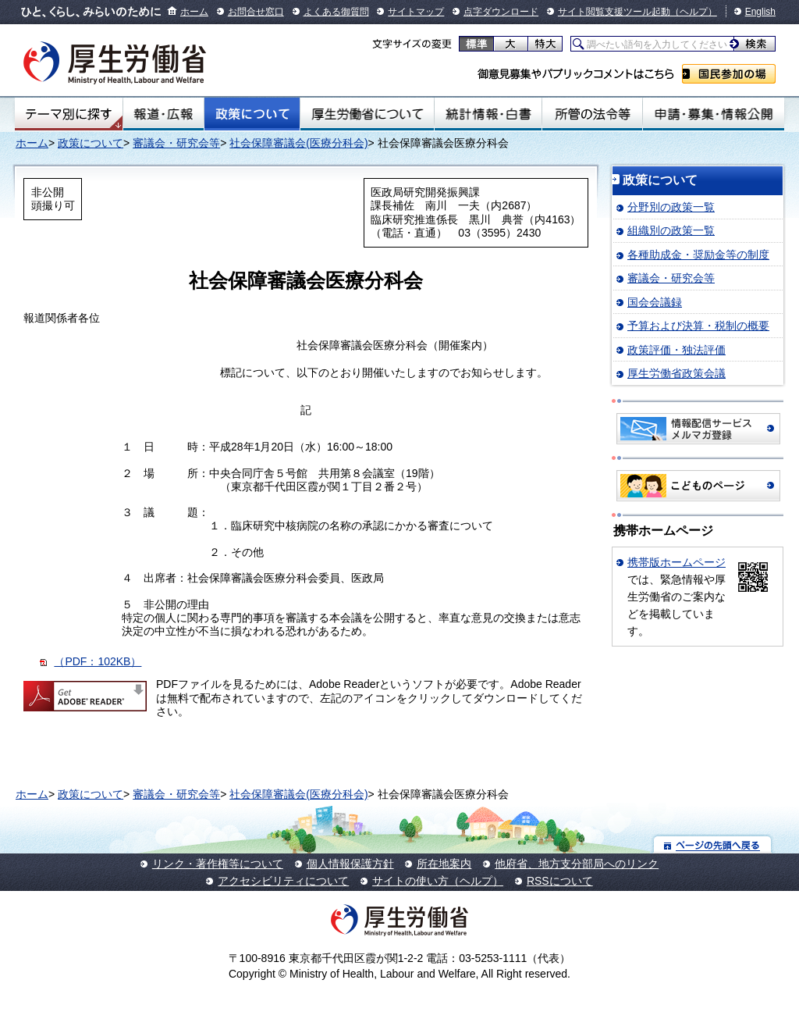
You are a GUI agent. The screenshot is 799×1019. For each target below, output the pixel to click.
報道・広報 (163, 114)
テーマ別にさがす (69, 114)
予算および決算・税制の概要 (698, 325)
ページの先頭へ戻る (713, 844)
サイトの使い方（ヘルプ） (437, 881)
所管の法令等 (591, 114)
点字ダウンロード (500, 11)
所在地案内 (444, 863)
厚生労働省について (367, 114)
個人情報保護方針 (350, 863)
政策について (252, 114)
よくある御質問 (336, 11)
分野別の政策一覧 (671, 207)
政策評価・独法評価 (676, 350)
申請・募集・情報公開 (713, 114)
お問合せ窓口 (256, 11)
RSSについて (560, 881)
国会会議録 (654, 302)
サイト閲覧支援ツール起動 (614, 11)
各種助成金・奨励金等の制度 (698, 254)
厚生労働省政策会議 (676, 373)
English (760, 11)
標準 (476, 44)
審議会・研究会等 (176, 143)
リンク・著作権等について (217, 863)
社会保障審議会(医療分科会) (298, 143)
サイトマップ (416, 11)
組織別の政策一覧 (671, 230)
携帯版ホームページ (676, 562)
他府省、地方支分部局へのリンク (577, 863)
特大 (545, 44)
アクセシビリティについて (283, 881)
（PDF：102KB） (97, 661)
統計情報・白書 (488, 114)
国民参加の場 (729, 74)
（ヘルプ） (693, 11)
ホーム (194, 11)
